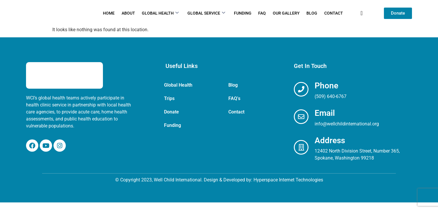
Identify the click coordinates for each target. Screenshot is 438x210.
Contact (332, 13)
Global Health (161, 13)
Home (111, 13)
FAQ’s (234, 98)
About (130, 13)
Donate (171, 112)
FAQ (261, 13)
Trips (169, 98)
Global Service (207, 13)
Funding (242, 13)
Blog (310, 13)
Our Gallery (285, 13)
